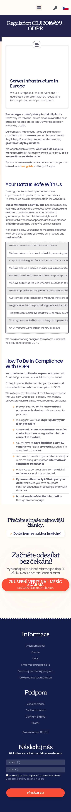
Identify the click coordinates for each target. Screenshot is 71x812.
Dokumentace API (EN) (35, 732)
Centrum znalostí (35, 710)
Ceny (35, 658)
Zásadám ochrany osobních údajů (25, 778)
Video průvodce (35, 704)
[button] (39, 8)
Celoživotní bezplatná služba (35, 677)
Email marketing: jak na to (35, 665)
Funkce (35, 652)
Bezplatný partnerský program (35, 671)
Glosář (35, 723)
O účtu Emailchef (35, 646)
